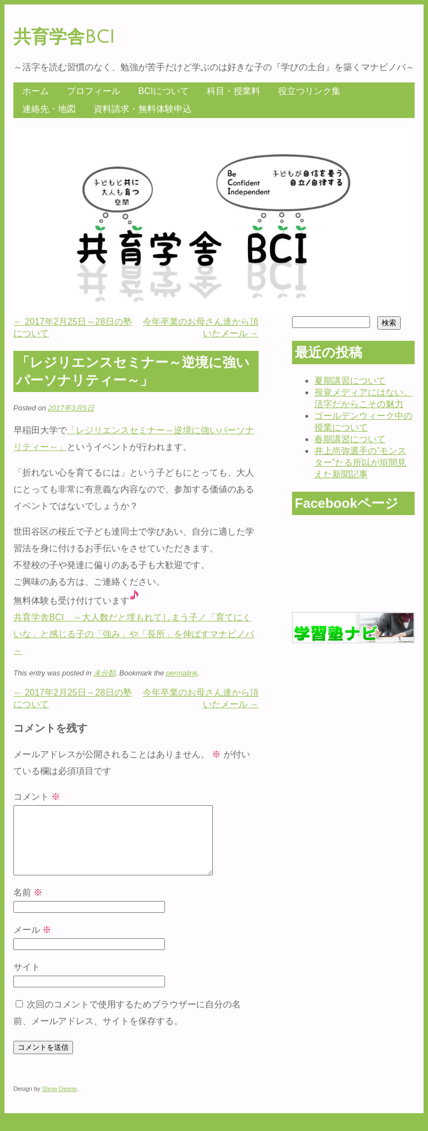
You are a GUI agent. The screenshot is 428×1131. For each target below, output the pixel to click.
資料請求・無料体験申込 (143, 109)
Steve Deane (59, 1102)
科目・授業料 (233, 91)
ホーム (35, 91)
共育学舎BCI (64, 37)
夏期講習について (350, 380)
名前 (27, 905)
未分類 (104, 673)
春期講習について (350, 439)
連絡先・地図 (49, 109)
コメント (36, 796)
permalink (181, 673)
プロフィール (93, 91)
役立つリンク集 (309, 91)
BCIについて (163, 91)
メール (32, 943)
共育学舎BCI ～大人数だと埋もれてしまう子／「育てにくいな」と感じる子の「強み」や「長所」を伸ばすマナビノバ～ (133, 634)
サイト (26, 980)
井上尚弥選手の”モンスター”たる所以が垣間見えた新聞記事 (360, 462)
